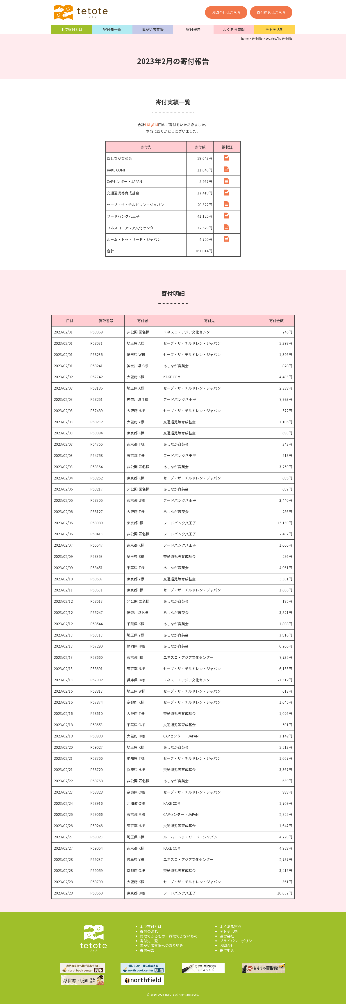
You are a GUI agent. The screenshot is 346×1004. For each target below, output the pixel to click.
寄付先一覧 (112, 29)
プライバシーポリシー (238, 939)
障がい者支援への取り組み (161, 944)
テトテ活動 (274, 29)
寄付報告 (193, 29)
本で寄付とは (71, 29)
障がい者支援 (153, 29)
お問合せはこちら (226, 12)
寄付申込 (227, 949)
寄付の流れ (149, 930)
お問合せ (227, 944)
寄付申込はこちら (271, 12)
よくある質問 (234, 29)
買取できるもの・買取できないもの (169, 935)
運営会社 (227, 935)
